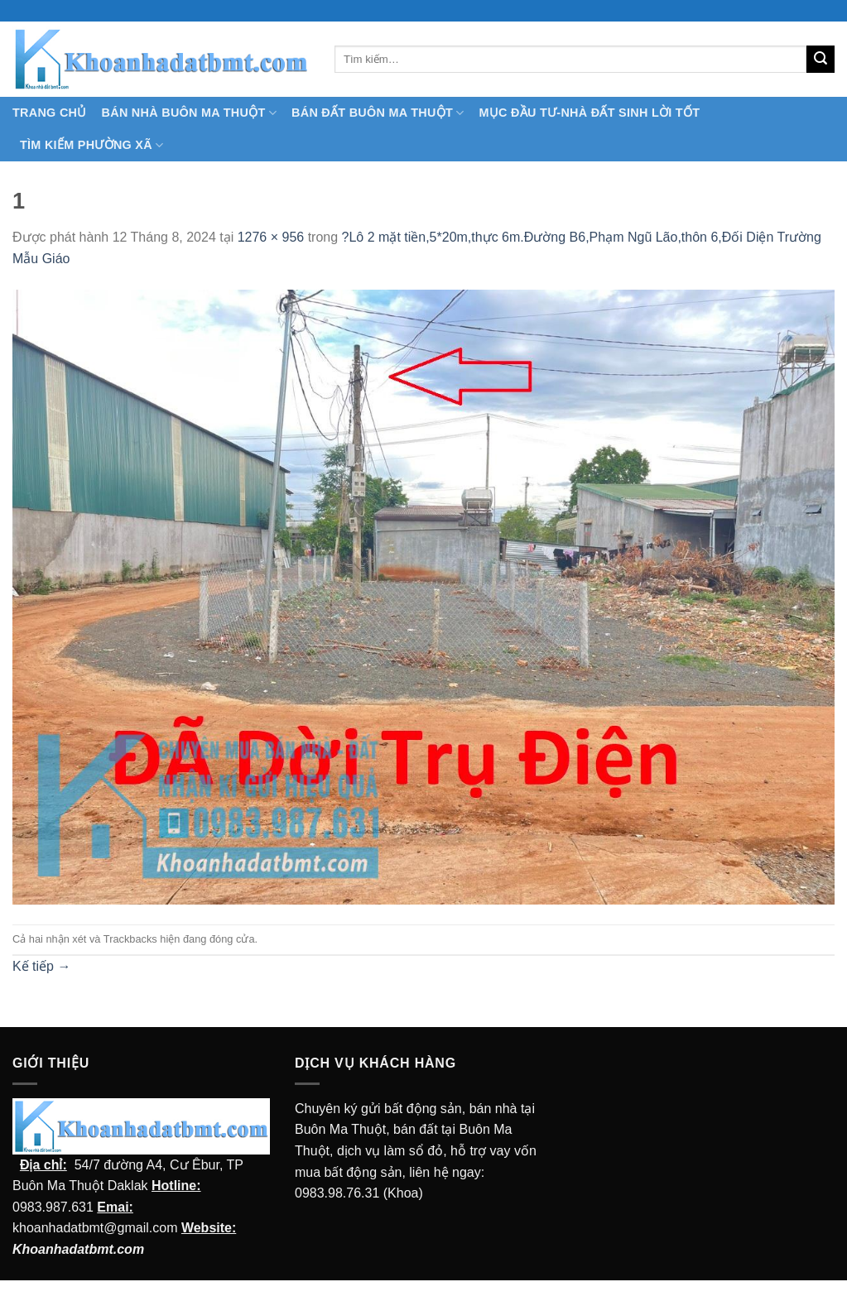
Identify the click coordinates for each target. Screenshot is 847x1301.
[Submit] (820, 60)
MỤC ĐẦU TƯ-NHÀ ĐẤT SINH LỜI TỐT (589, 112)
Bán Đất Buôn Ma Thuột (377, 113)
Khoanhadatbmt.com (78, 1249)
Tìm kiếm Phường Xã (91, 145)
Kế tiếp (41, 966)
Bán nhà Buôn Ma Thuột (189, 113)
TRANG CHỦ (49, 112)
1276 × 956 (271, 237)
